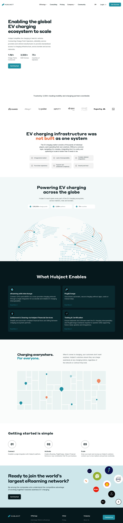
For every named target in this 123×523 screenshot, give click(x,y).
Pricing (62, 4)
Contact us (109, 517)
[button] (43, 4)
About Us (86, 520)
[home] (7, 4)
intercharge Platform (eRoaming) (40, 520)
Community (81, 4)
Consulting (53, 4)
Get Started (115, 4)
